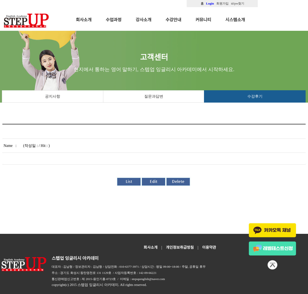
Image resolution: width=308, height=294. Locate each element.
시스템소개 (235, 20)
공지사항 (52, 96)
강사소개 (143, 20)
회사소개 (83, 20)
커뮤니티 (203, 20)
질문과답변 (153, 96)
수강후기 (255, 96)
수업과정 (113, 20)
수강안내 (173, 20)
